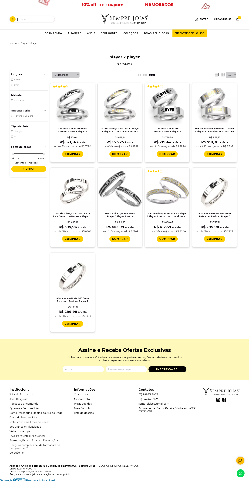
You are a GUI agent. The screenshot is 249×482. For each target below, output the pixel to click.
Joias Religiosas (19, 399)
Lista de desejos (84, 412)
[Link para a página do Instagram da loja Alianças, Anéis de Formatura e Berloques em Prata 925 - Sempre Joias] (218, 399)
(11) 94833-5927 (148, 394)
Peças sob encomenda (24, 403)
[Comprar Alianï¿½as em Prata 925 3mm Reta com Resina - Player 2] (72, 324)
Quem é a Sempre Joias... (25, 408)
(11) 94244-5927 (148, 399)
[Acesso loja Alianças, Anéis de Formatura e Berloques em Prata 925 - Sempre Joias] (213, 19)
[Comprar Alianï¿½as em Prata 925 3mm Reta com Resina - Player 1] (214, 239)
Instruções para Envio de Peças (29, 422)
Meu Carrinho (82, 408)
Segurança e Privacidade (25, 426)
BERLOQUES (109, 33)
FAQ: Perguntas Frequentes (27, 435)
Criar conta (81, 394)
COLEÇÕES (130, 33)
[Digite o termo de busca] (35, 19)
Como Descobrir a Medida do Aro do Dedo (36, 412)
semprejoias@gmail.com (153, 403)
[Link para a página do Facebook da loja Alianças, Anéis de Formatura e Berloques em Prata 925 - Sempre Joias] (224, 399)
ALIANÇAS (74, 33)
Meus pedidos (83, 403)
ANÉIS (91, 33)
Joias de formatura (21, 394)
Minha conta (82, 399)
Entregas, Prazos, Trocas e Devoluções (34, 440)
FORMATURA (53, 33)
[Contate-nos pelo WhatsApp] (241, 473)
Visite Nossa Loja (20, 431)
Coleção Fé (17, 452)
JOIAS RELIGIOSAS (156, 33)
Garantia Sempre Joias (23, 417)
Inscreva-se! (167, 369)
